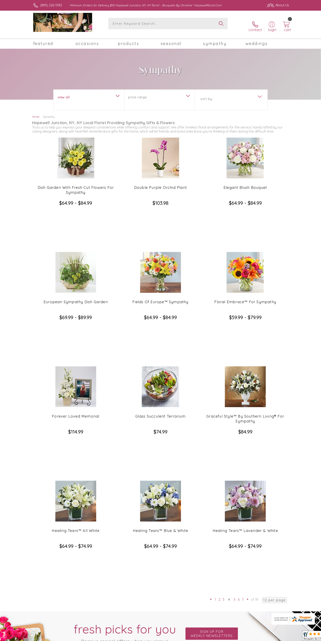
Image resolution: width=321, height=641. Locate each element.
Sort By (206, 94)
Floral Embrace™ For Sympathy (245, 260)
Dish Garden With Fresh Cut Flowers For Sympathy (76, 185)
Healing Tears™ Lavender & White (245, 415)
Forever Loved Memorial (75, 338)
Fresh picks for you (124, 484)
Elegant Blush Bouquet (245, 183)
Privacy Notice (257, 637)
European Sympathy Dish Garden (76, 260)
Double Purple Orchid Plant (160, 183)
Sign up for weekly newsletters (212, 482)
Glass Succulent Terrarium (160, 338)
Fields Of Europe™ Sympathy (160, 260)
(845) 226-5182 (51, 5)
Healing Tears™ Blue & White (160, 415)
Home (35, 112)
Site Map (278, 637)
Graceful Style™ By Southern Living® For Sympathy (245, 340)
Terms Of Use (233, 637)
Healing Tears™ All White (75, 415)
